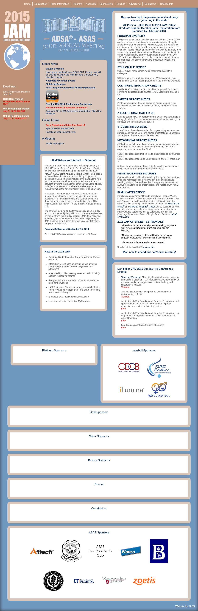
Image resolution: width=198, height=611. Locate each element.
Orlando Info (167, 4)
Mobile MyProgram (56, 84)
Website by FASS (185, 606)
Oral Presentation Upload (16, 108)
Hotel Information (60, 4)
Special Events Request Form (60, 128)
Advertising (135, 4)
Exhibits (121, 4)
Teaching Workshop (130, 277)
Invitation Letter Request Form (60, 132)
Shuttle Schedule (55, 68)
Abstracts (91, 4)
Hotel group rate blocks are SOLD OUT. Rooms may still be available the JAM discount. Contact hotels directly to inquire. (73, 74)
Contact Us (151, 4)
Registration (41, 4)
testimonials (148, 247)
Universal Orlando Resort (142, 206)
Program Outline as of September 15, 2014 (67, 229)
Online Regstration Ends (16, 116)
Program (78, 4)
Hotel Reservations (13, 99)
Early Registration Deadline (16, 91)
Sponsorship (107, 4)
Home (27, 4)
